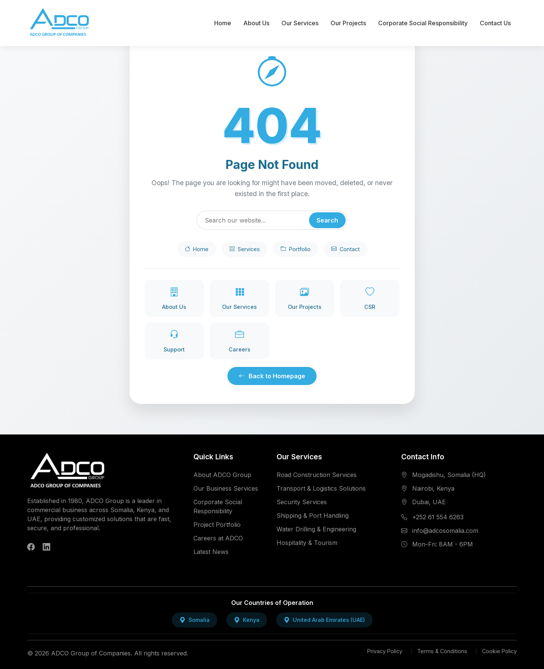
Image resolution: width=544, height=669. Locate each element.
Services (244, 249)
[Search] (272, 220)
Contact (345, 249)
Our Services (299, 23)
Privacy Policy (384, 651)
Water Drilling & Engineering (316, 529)
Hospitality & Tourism (307, 542)
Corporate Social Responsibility (423, 23)
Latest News (211, 551)
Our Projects (348, 23)
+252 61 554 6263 (438, 517)
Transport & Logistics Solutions (321, 488)
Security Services (302, 502)
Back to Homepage (272, 376)
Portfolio (296, 249)
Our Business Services (225, 488)
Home (222, 23)
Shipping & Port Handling (313, 515)
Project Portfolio (217, 524)
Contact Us (495, 23)
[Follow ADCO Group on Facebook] (31, 547)
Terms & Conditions (442, 651)
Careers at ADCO (218, 538)
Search (327, 220)
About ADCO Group (222, 475)
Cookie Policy (499, 651)
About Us (256, 23)
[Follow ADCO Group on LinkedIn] (46, 547)
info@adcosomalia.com (445, 530)
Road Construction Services (317, 475)
